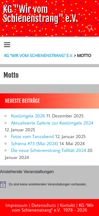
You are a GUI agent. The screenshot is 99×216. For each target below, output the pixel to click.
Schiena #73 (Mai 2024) (34, 143)
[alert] (49, 184)
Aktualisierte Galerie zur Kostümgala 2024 (52, 123)
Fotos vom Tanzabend (32, 136)
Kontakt (67, 205)
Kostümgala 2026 (28, 116)
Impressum (17, 205)
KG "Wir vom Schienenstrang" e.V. (40, 13)
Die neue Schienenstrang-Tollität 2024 (48, 150)
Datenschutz (43, 205)
